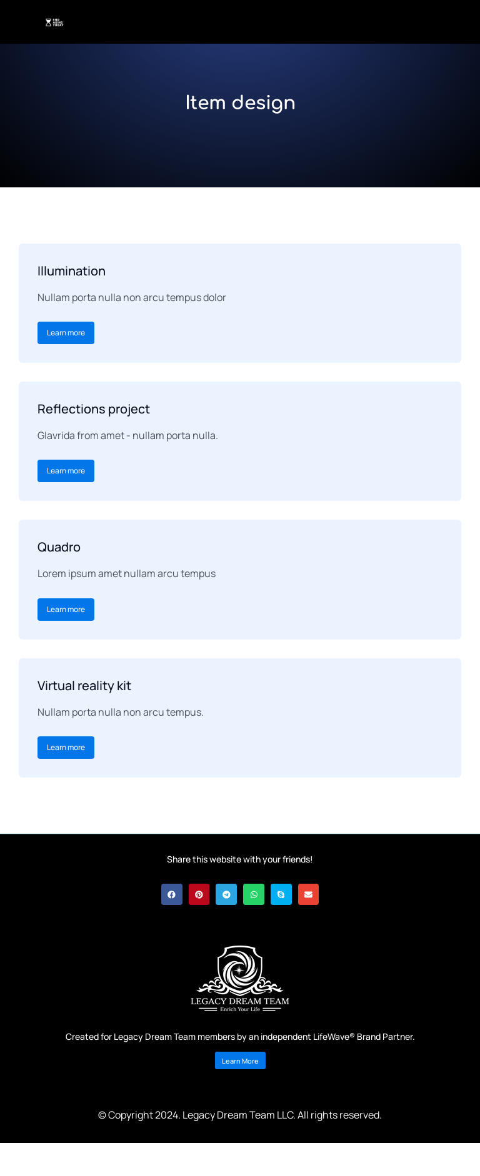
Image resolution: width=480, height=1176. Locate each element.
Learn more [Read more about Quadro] (66, 609)
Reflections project (94, 408)
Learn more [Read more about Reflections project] (66, 470)
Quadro (59, 546)
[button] (171, 894)
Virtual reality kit (84, 685)
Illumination (72, 270)
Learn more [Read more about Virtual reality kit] (66, 747)
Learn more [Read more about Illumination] (66, 332)
